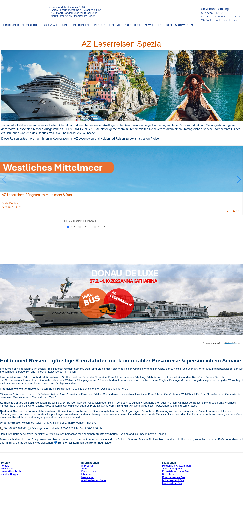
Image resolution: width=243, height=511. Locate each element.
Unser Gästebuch (10, 471)
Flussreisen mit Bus (173, 477)
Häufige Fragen (9, 474)
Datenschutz (88, 471)
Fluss (85, 226)
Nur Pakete (103, 226)
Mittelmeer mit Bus (173, 480)
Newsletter (6, 468)
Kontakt (4, 465)
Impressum (87, 465)
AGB (84, 468)
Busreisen (168, 474)
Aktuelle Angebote (172, 468)
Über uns (86, 474)
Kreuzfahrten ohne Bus (175, 471)
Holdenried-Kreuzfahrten (176, 465)
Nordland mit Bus (172, 483)
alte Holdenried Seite (93, 480)
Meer (73, 226)
